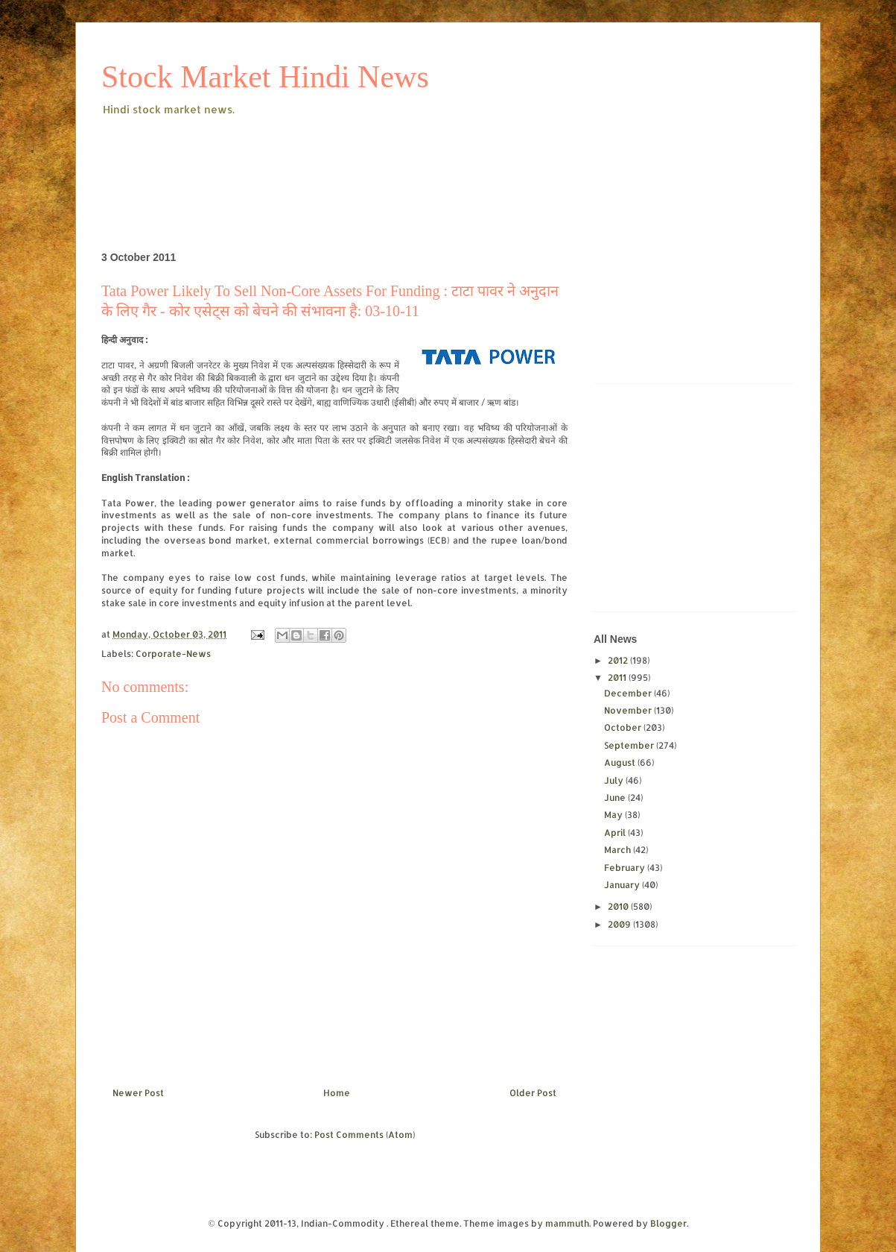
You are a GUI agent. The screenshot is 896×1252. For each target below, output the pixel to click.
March (618, 849)
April (616, 832)
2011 (618, 677)
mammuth (567, 1223)
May (614, 814)
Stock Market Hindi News (265, 77)
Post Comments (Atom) (364, 1134)
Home (336, 1092)
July (615, 780)
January (623, 884)
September (630, 745)
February (625, 867)
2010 (619, 906)
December (629, 693)
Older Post (532, 1092)
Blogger (668, 1223)
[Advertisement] (372, 159)
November (629, 710)
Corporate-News (173, 653)
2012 (619, 660)
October (624, 727)
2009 (620, 924)
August (621, 762)
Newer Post (138, 1092)
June (616, 797)
